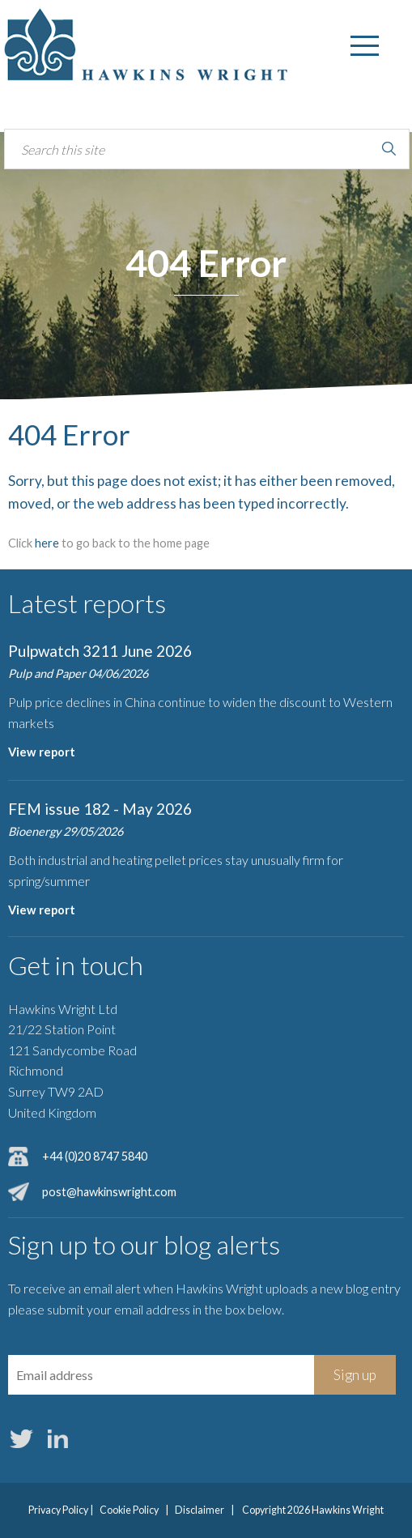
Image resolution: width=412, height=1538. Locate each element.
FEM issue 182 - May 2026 (100, 808)
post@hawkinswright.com (109, 1192)
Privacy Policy (58, 1510)
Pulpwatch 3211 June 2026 (100, 650)
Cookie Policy (129, 1510)
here (47, 543)
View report (41, 752)
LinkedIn (57, 1439)
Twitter (21, 1439)
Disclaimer (199, 1510)
